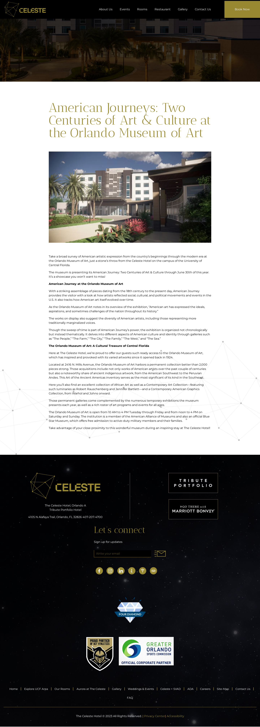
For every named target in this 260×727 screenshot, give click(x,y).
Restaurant (163, 9)
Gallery (183, 9)
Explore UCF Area (39, 689)
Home (14, 689)
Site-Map (243, 689)
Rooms (142, 9)
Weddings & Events (153, 689)
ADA (207, 689)
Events (125, 9)
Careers (223, 689)
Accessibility (175, 716)
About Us (105, 9)
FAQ (142, 698)
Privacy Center (154, 716)
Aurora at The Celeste (98, 689)
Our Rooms (67, 689)
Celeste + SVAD (186, 689)
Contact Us (203, 9)
